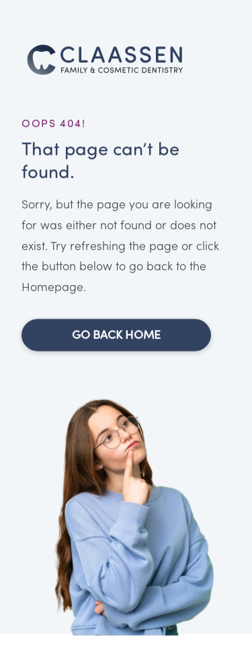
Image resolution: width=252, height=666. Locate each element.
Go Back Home (116, 336)
